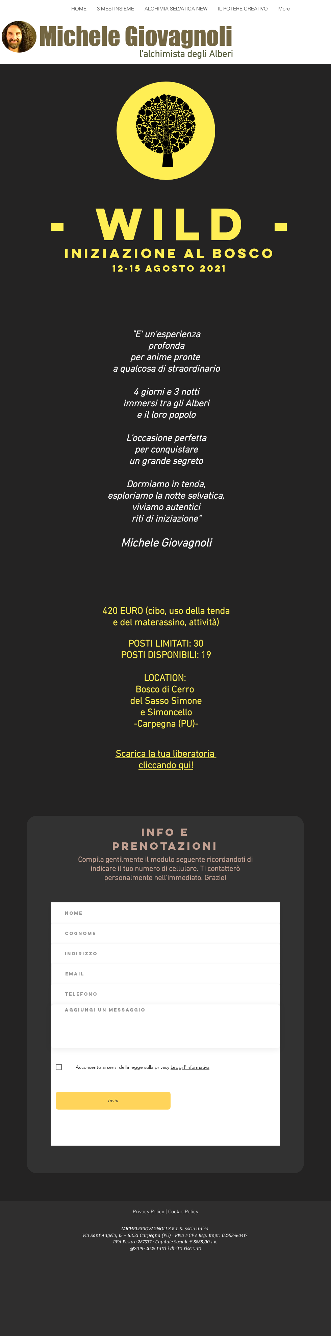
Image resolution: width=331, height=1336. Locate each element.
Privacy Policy (148, 1212)
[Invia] (113, 1101)
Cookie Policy (183, 1212)
